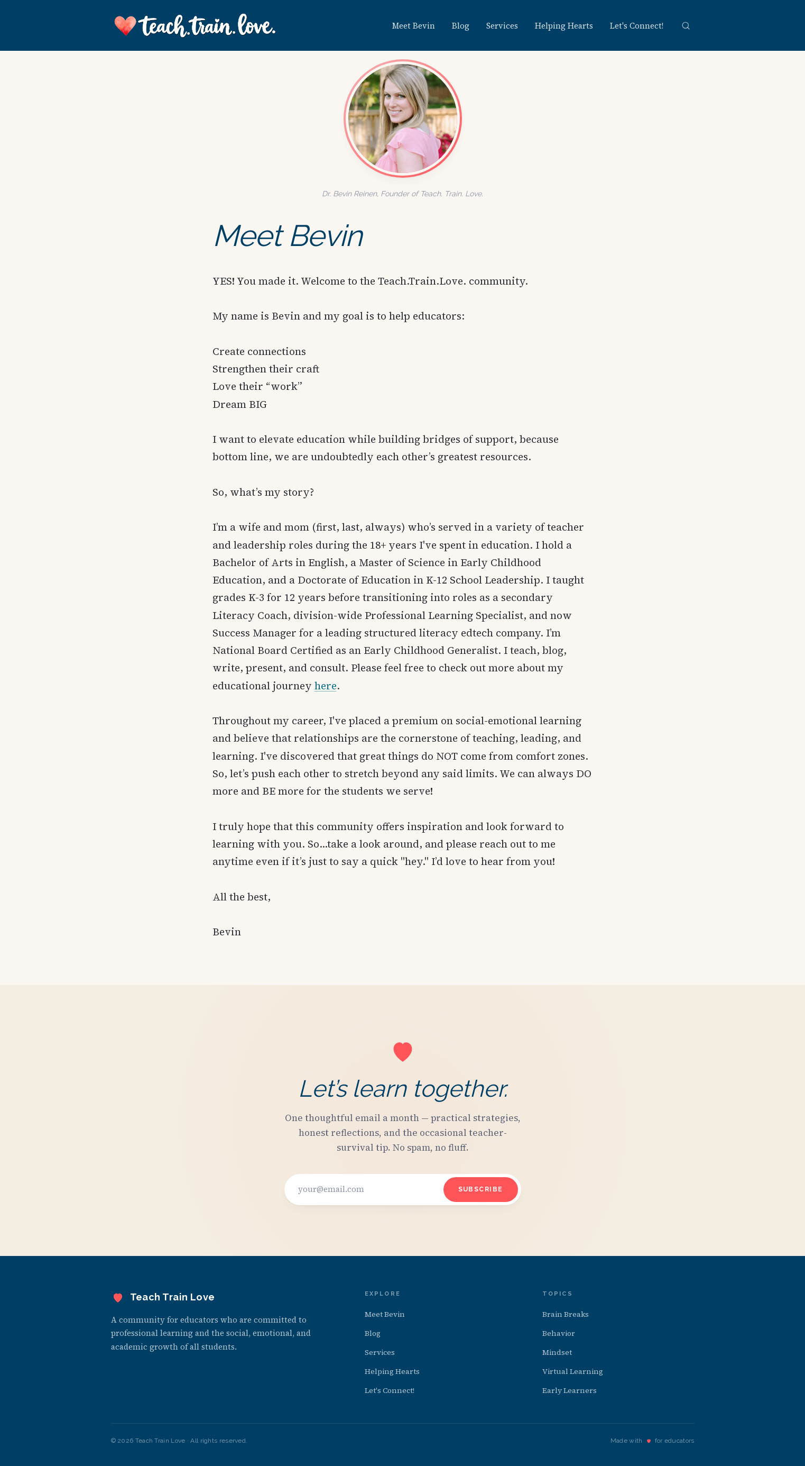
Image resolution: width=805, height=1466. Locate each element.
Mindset (557, 1352)
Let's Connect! (636, 25)
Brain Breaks (565, 1314)
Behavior (558, 1333)
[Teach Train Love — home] (195, 25)
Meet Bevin (413, 25)
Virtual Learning (572, 1371)
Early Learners (569, 1390)
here (325, 686)
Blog (460, 25)
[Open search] (686, 25)
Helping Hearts (564, 25)
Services (502, 25)
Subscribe (480, 1189)
